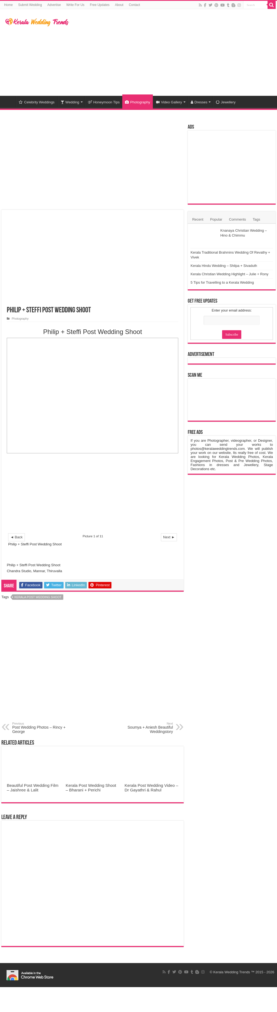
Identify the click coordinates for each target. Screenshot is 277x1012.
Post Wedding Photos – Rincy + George (40, 728)
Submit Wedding (30, 5)
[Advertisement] (173, 52)
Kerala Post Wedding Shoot (37, 597)
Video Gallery (169, 102)
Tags (256, 219)
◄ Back (16, 537)
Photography (137, 102)
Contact (134, 5)
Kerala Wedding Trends (231, 972)
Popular (216, 219)
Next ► (169, 537)
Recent (197, 219)
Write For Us (75, 5)
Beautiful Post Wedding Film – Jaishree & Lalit (32, 787)
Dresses (199, 102)
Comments (237, 219)
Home (8, 5)
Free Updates (100, 5)
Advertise (54, 5)
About (119, 5)
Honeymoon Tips (104, 102)
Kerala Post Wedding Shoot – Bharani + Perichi (91, 787)
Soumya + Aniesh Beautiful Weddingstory (145, 728)
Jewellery (225, 102)
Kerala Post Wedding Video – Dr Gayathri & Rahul (151, 787)
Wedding (70, 102)
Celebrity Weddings (36, 102)
